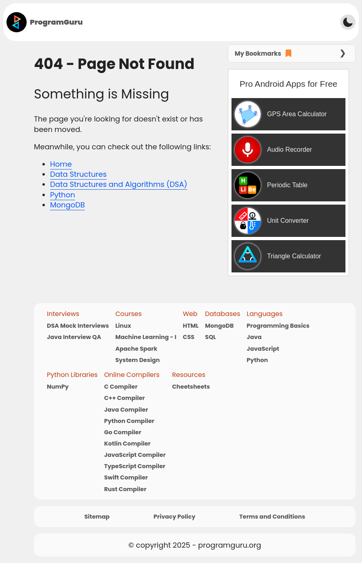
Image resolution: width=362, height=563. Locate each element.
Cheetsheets (191, 387)
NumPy (58, 387)
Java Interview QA (74, 337)
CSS (188, 337)
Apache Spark (136, 349)
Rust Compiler (125, 489)
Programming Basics (278, 326)
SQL (210, 337)
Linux (123, 326)
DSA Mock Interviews (78, 326)
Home (61, 164)
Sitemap (97, 517)
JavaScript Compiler (135, 455)
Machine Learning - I (145, 337)
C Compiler (121, 387)
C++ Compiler (124, 398)
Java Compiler (126, 410)
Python (62, 195)
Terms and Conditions (272, 517)
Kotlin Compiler (127, 444)
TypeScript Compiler (135, 466)
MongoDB (67, 205)
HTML (190, 326)
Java (254, 337)
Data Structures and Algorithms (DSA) (118, 184)
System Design (137, 360)
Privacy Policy (174, 517)
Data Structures (78, 174)
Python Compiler (129, 421)
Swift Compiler (126, 477)
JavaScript (263, 349)
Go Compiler (122, 432)
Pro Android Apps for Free (288, 83)
